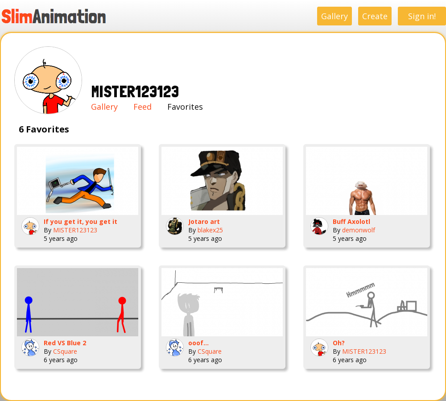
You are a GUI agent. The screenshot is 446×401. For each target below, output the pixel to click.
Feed (142, 106)
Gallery (334, 16)
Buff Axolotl (351, 221)
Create (375, 16)
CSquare (65, 351)
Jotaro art (204, 221)
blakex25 (210, 230)
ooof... (198, 343)
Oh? (339, 343)
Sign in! (422, 16)
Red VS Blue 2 (65, 343)
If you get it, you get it (80, 221)
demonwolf (358, 230)
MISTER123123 (75, 230)
